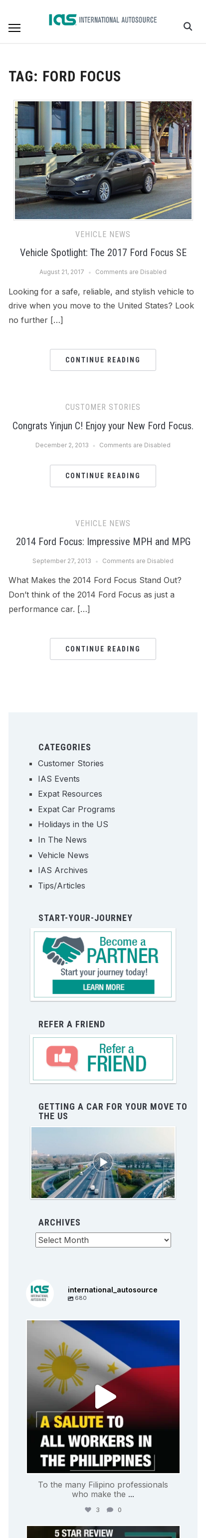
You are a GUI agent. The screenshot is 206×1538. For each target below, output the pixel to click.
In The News (62, 840)
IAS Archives (63, 870)
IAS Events (59, 779)
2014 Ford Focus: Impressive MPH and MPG (103, 542)
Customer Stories (103, 407)
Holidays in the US (73, 824)
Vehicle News (103, 234)
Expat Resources (70, 794)
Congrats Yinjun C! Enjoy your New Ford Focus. (103, 426)
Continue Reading (103, 360)
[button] (14, 28)
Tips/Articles (61, 886)
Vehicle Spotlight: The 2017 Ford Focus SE (103, 253)
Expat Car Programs (76, 809)
